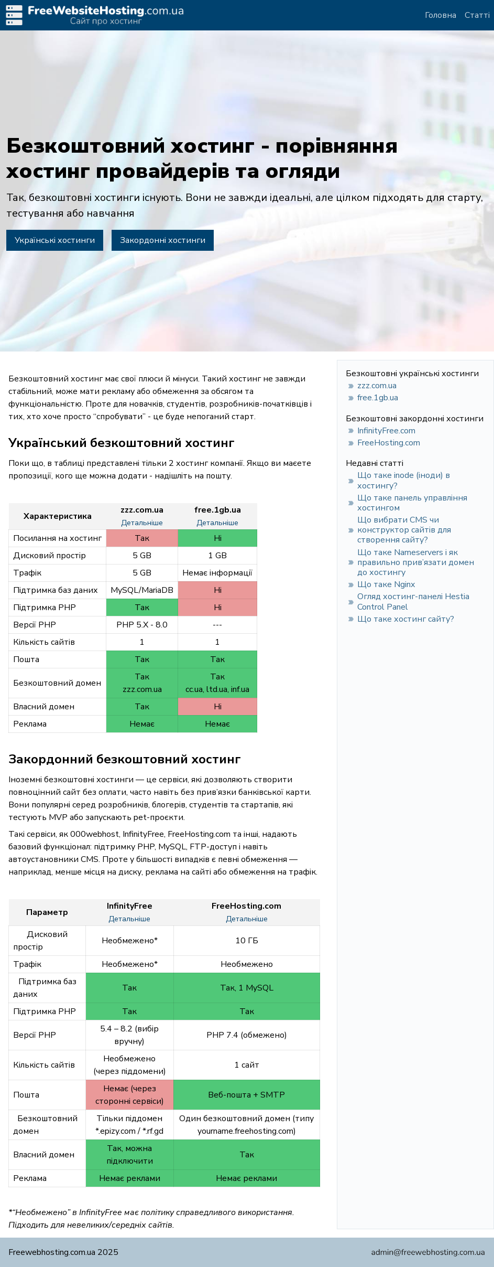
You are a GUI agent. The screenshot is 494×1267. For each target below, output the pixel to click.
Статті (477, 15)
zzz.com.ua (377, 385)
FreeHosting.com (388, 443)
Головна (440, 15)
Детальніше (142, 523)
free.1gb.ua (377, 397)
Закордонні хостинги (162, 240)
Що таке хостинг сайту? (405, 619)
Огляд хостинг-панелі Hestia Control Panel (413, 601)
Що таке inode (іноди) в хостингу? (403, 480)
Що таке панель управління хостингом (412, 503)
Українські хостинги (55, 240)
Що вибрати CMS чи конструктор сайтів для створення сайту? (404, 530)
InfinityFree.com (386, 430)
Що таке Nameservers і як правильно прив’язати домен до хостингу (415, 562)
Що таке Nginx (386, 584)
